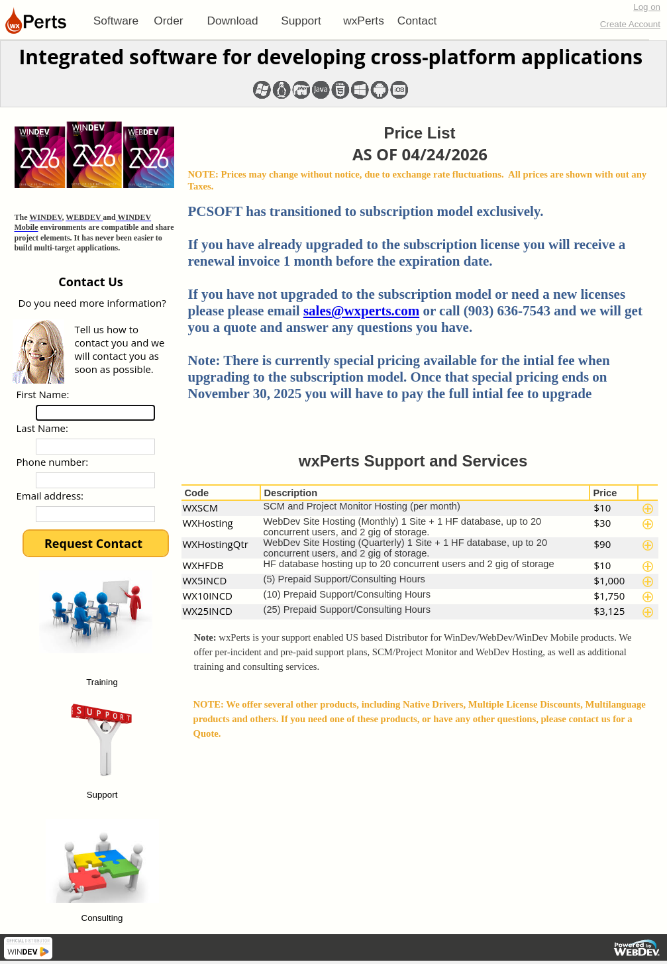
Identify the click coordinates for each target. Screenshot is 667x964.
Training (102, 683)
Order (168, 20)
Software (115, 20)
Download (232, 20)
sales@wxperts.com (361, 311)
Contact (417, 20)
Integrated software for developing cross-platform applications (330, 56)
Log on (646, 7)
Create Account (630, 24)
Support (301, 20)
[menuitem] (116, 20)
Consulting (102, 919)
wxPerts (363, 20)
